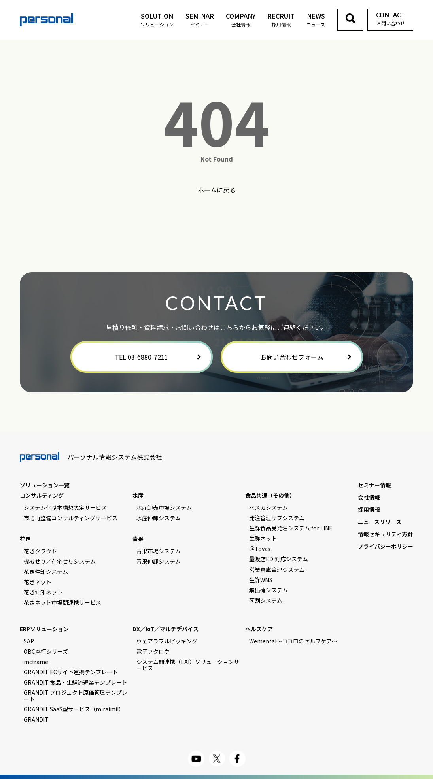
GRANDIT (36, 719)
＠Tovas (259, 548)
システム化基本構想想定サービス (65, 507)
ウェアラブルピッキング (166, 641)
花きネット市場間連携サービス (62, 602)
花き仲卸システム (46, 571)
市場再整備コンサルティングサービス (70, 518)
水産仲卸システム (158, 518)
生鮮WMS (260, 580)
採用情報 (369, 509)
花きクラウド (40, 551)
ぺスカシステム (268, 507)
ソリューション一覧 (45, 485)
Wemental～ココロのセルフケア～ (293, 641)
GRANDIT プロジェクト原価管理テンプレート (75, 695)
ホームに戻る (217, 189)
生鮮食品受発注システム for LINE (291, 528)
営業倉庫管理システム (276, 569)
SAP (29, 641)
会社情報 (369, 497)
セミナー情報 (374, 485)
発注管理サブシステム (276, 518)
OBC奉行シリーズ (46, 651)
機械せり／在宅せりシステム (60, 561)
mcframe (36, 661)
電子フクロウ (153, 651)
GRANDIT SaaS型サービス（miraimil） (74, 709)
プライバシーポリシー (385, 546)
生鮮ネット (263, 538)
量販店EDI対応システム (278, 559)
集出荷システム (268, 590)
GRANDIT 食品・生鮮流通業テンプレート (75, 682)
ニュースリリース (379, 522)
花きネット (37, 582)
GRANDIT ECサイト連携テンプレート (71, 672)
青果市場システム (158, 551)
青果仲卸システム (158, 561)
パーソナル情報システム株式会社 (91, 457)
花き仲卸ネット (43, 592)
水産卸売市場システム (164, 507)
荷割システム (265, 600)
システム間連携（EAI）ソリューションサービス (187, 664)
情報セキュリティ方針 (385, 534)
